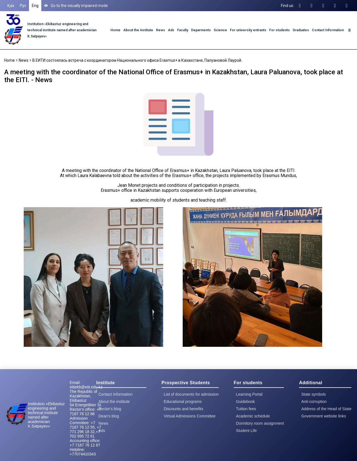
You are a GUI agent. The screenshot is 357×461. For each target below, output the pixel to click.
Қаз (10, 5)
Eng (35, 5)
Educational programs (183, 401)
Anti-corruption (314, 401)
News (160, 30)
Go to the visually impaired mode (76, 5)
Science (220, 30)
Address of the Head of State (326, 409)
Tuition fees (246, 409)
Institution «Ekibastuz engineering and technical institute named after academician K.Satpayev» (62, 30)
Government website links (323, 416)
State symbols (313, 394)
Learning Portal (249, 394)
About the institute (138, 30)
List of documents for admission (191, 394)
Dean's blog (108, 416)
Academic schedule (253, 416)
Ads (171, 30)
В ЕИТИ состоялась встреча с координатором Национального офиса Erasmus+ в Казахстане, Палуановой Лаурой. (137, 60)
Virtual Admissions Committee (190, 416)
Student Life (246, 430)
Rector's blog (109, 409)
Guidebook (245, 401)
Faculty (182, 30)
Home (115, 30)
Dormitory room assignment (260, 423)
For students (279, 30)
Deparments (201, 30)
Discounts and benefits (183, 409)
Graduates (301, 30)
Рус (23, 5)
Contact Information (328, 30)
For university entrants (248, 30)
